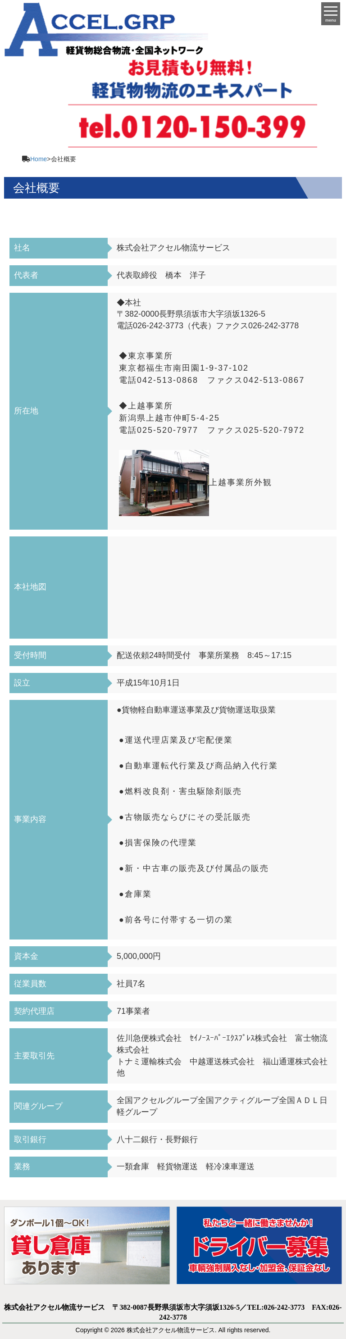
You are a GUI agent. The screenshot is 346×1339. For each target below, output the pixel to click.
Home (38, 159)
